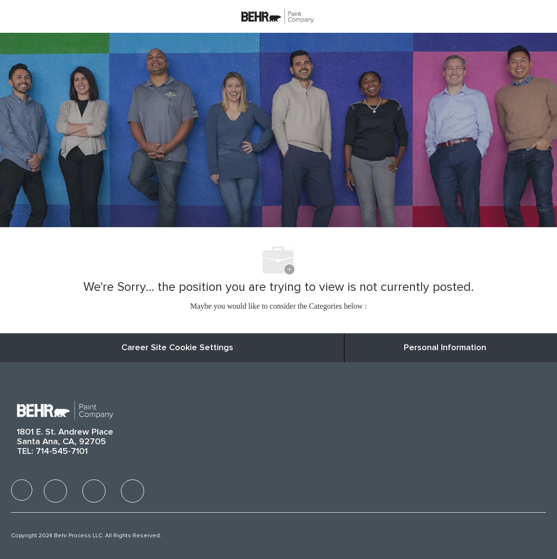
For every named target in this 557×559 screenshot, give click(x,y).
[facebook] (21, 490)
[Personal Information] (445, 347)
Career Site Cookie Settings (177, 347)
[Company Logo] (277, 16)
